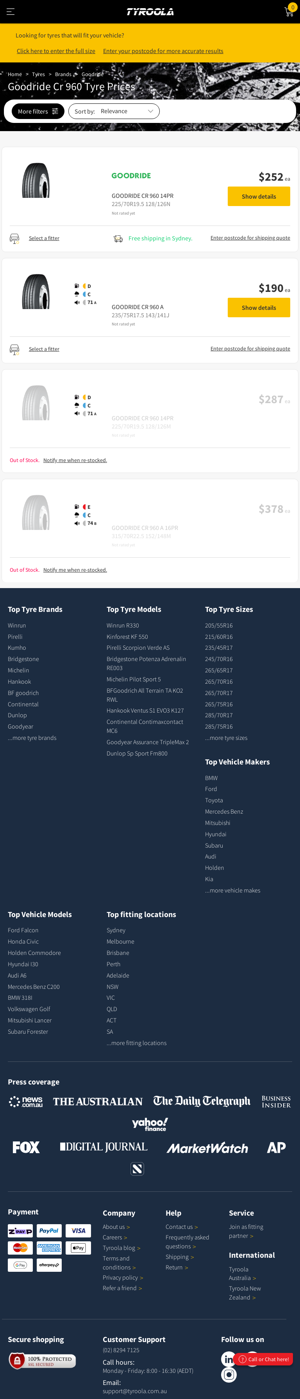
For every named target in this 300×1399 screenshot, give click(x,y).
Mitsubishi (217, 823)
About (116, 1226)
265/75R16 (219, 704)
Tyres (38, 74)
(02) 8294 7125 (121, 1350)
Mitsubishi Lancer (30, 1020)
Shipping (177, 1256)
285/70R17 (219, 715)
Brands (63, 74)
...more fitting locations (136, 1043)
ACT (111, 1020)
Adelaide (118, 975)
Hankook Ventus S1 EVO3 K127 (145, 710)
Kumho (17, 647)
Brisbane (118, 952)
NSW (112, 986)
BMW (211, 778)
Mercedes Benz (224, 811)
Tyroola (122, 1247)
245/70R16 (219, 659)
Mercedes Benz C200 (34, 986)
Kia (209, 879)
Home (15, 74)
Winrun (17, 625)
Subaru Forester (28, 1031)
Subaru (214, 845)
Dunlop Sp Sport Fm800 (137, 753)
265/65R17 (219, 670)
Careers (112, 1237)
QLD (112, 1009)
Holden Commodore (34, 952)
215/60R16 (219, 636)
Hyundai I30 (23, 964)
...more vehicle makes (232, 890)
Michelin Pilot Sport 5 (134, 679)
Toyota (214, 800)
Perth (113, 964)
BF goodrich (23, 693)
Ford (211, 789)
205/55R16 (219, 625)
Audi (210, 856)
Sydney (116, 930)
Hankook (19, 681)
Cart (294, 6)
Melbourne (120, 941)
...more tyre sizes (226, 737)
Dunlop (17, 715)
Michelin (18, 670)
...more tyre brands (32, 737)
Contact (182, 1226)
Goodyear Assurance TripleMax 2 (148, 742)
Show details (259, 196)
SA (110, 1031)
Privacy (123, 1277)
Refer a (122, 1288)
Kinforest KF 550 (127, 636)
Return (174, 1267)
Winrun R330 (123, 625)
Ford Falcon (23, 930)
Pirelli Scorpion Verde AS (138, 647)
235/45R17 (219, 647)
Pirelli (15, 636)
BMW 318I (20, 997)
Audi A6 (17, 975)
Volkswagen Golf (29, 1009)
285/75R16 (219, 726)
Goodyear (20, 726)
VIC (111, 997)
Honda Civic (23, 941)
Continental (23, 704)
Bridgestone (23, 659)
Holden (214, 867)
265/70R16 (219, 681)
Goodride (93, 74)
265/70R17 (219, 693)
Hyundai (216, 834)
